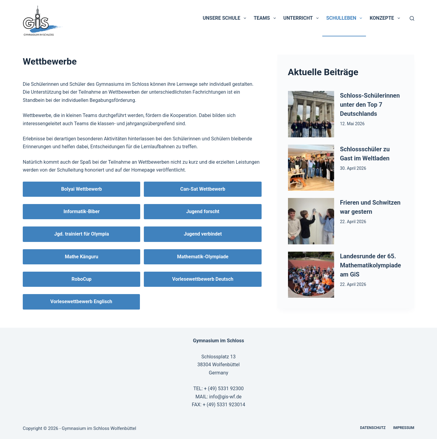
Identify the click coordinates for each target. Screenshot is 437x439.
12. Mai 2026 (352, 123)
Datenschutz (373, 428)
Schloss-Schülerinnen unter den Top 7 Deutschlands (370, 104)
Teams (266, 18)
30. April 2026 (353, 168)
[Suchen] (412, 18)
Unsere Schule (226, 18)
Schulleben (345, 18)
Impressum (403, 428)
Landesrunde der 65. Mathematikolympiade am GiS (370, 265)
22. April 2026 (353, 221)
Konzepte (386, 18)
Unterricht (302, 18)
